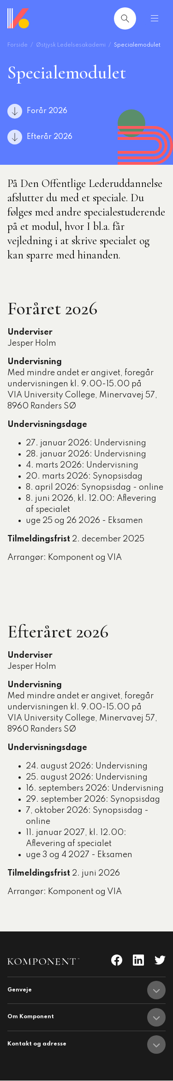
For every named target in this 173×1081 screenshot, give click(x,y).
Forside (17, 45)
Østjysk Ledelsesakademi (71, 45)
